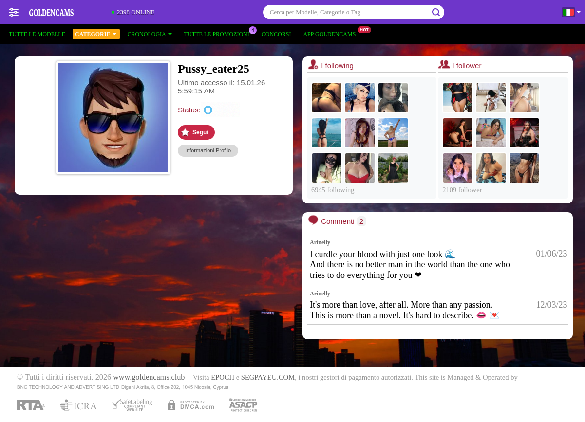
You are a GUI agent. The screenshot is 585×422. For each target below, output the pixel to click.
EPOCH (222, 377)
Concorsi (276, 34)
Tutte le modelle (37, 34)
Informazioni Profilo (208, 150)
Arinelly (320, 242)
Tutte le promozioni (219, 33)
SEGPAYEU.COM (268, 377)
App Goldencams (331, 33)
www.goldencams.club (149, 377)
